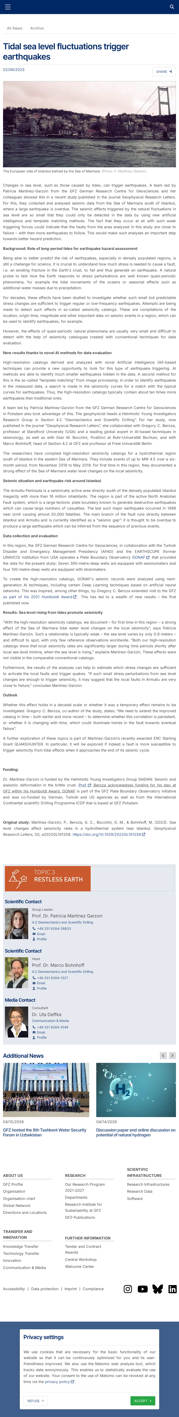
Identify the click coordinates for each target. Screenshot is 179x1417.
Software (135, 1198)
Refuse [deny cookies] (34, 1401)
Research (75, 1175)
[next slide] (172, 1055)
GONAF (138, 557)
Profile (42, 939)
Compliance (93, 1288)
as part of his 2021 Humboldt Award (37, 596)
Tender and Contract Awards (83, 1249)
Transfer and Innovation (17, 1234)
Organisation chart (19, 1198)
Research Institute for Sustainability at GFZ (83, 1207)
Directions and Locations (25, 1212)
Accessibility (14, 1288)
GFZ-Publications (80, 1217)
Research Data (139, 1191)
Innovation (12, 1260)
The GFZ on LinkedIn (172, 1289)
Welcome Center (79, 1266)
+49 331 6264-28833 (54, 928)
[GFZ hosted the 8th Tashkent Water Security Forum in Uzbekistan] (46, 1090)
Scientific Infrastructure (144, 1172)
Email (41, 934)
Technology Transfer (21, 1253)
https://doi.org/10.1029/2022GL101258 (107, 834)
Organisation (14, 1191)
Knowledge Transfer (20, 1246)
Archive (37, 28)
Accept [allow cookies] (140, 1401)
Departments (76, 1197)
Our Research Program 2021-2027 (85, 1187)
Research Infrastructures (148, 1184)
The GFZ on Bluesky (157, 1289)
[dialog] (89, 1369)
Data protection (45, 1288)
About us (13, 1175)
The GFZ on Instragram (127, 1289)
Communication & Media (24, 1267)
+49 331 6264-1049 (52, 1027)
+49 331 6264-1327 (52, 978)
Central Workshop (81, 1259)
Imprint (71, 1288)
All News (14, 28)
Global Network (17, 1205)
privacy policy (57, 1381)
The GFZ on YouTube (142, 1289)
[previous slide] (163, 1055)
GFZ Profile (13, 1184)
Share (161, 72)
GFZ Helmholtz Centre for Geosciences (89, 7)
